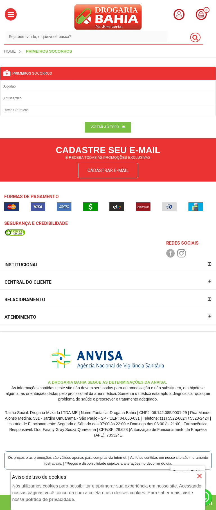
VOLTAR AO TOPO (108, 126)
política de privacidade (50, 499)
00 (206, 10)
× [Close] (199, 476)
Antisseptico (12, 98)
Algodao (9, 86)
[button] (10, 14)
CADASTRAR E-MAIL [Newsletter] (108, 170)
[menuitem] (10, 51)
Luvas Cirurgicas (15, 110)
